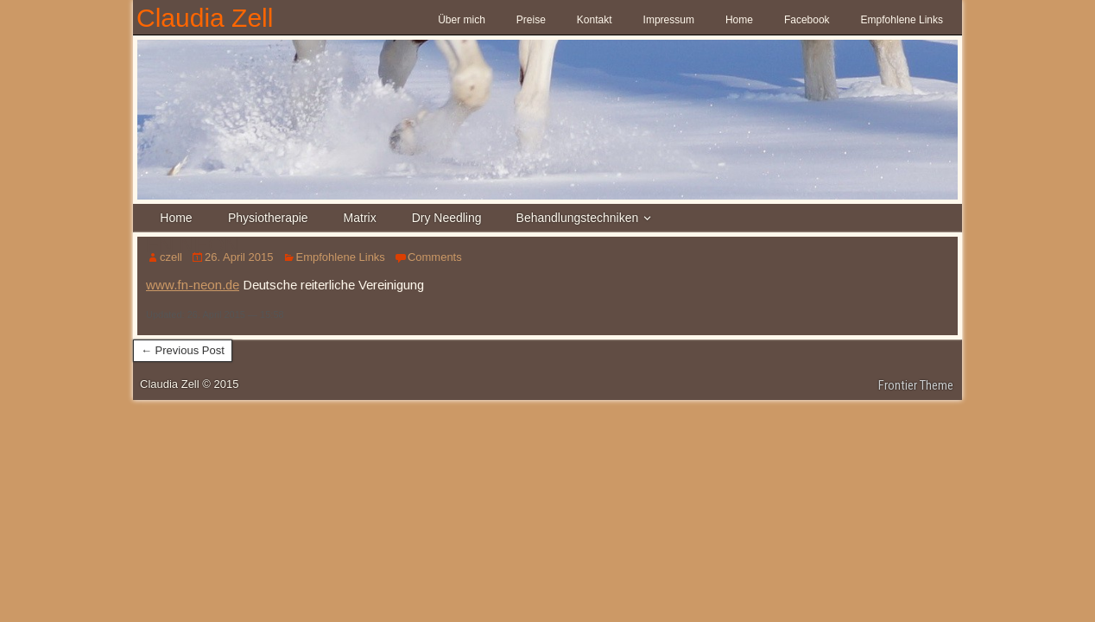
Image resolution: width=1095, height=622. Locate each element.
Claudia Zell (204, 17)
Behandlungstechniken (577, 218)
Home (739, 20)
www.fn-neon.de (192, 284)
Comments (435, 257)
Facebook (807, 20)
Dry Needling (447, 218)
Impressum (668, 20)
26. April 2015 (239, 257)
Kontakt (594, 20)
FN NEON (192, 245)
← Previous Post (183, 350)
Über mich (461, 20)
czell (171, 257)
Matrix (360, 218)
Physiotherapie (268, 218)
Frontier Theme (915, 385)
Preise (531, 20)
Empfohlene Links (902, 20)
